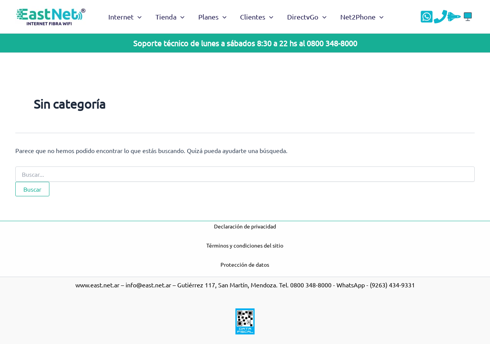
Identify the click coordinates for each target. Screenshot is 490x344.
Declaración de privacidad (245, 226)
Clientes (256, 17)
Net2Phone (362, 17)
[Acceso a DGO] (468, 16)
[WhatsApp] (426, 16)
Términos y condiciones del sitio (244, 245)
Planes (212, 17)
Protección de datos (244, 264)
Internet (125, 17)
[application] (138, 17)
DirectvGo (307, 17)
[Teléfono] (440, 16)
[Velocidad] (454, 16)
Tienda (170, 17)
